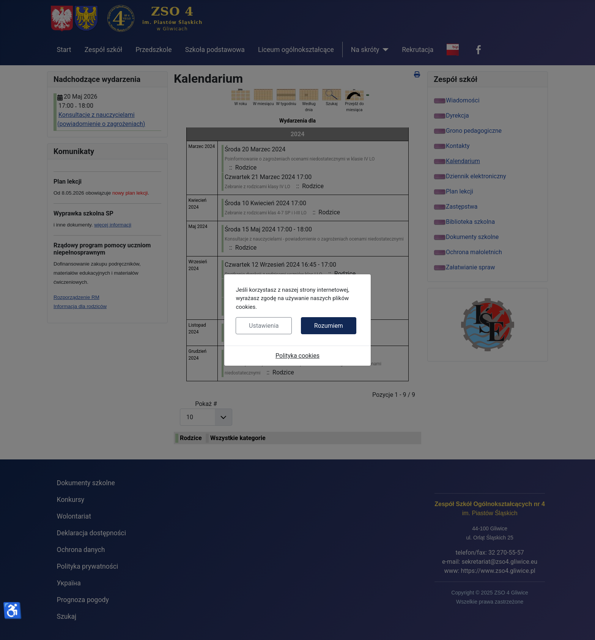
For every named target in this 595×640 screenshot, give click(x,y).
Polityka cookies (297, 355)
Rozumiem (328, 325)
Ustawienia (264, 325)
